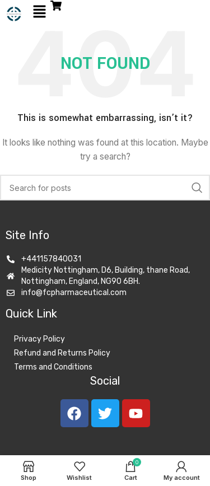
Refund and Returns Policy (62, 353)
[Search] (105, 187)
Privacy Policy (39, 339)
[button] (39, 12)
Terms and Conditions (53, 367)
